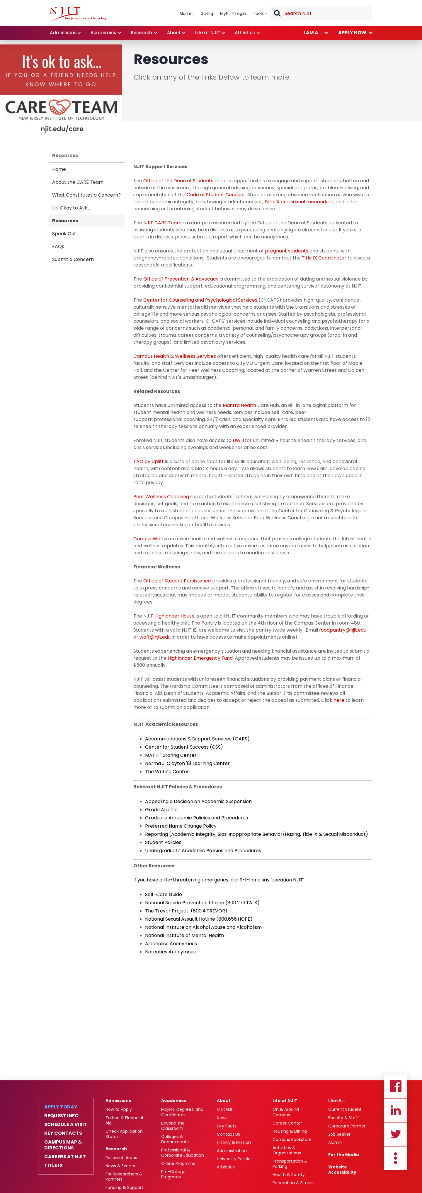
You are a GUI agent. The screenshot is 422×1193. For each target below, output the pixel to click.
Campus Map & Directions (63, 1145)
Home (59, 169)
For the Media (343, 1154)
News (222, 1117)
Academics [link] (103, 33)
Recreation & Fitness (293, 1182)
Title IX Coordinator (324, 258)
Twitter (395, 1134)
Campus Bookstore (292, 1139)
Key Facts (226, 1126)
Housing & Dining (290, 1131)
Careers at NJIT (65, 1157)
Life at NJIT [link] (207, 33)
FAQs (58, 246)
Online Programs (178, 1163)
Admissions (118, 1100)
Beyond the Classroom (173, 1125)
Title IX (53, 1165)
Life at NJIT (285, 1100)
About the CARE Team (77, 182)
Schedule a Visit (65, 1124)
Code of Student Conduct (216, 194)
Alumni (335, 1142)
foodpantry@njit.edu (342, 630)
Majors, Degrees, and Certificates (182, 1112)
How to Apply (119, 1109)
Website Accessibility (342, 1169)
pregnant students (286, 250)
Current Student (345, 1109)
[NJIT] (78, 14)
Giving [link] (206, 13)
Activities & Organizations (287, 1150)
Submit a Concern (73, 259)
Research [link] (141, 33)
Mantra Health (239, 405)
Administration (232, 1150)
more (395, 1158)
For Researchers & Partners (124, 1176)
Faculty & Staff (343, 1117)
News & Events (120, 1165)
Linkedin (395, 1110)
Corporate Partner (346, 1126)
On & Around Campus (286, 1112)
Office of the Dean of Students (178, 180)
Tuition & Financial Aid (124, 1120)
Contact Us (228, 1134)
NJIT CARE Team (162, 222)
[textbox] (321, 13)
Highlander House (174, 616)
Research (116, 1148)
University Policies (235, 1158)
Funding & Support (124, 1187)
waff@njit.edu (155, 637)
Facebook (395, 1086)
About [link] (174, 33)
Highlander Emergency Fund (200, 658)
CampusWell (148, 538)
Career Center (287, 1123)
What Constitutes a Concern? (86, 195)
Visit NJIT (225, 1109)
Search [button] (277, 13)
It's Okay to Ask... (71, 207)
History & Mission (234, 1142)
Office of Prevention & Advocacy (181, 279)
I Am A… (336, 1100)
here (338, 700)
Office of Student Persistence (177, 580)
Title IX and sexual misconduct (298, 201)
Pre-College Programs (173, 1174)
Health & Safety (289, 1174)
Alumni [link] (186, 13)
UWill (238, 440)
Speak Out (64, 233)
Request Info (61, 1116)
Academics (173, 1100)
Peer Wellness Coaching (161, 496)
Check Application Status (124, 1134)
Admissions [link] (63, 33)
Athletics (226, 1167)
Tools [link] (258, 13)
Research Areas (121, 1157)
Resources (65, 155)
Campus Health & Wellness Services (174, 356)
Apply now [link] (352, 32)
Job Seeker (339, 1134)
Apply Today (60, 1107)
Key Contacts (63, 1133)
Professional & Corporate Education (182, 1152)
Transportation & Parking (290, 1163)
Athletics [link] (245, 33)
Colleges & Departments (175, 1139)
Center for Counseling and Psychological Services (200, 300)
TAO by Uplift (148, 461)
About (224, 1100)
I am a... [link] (313, 32)
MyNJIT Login (233, 13)
